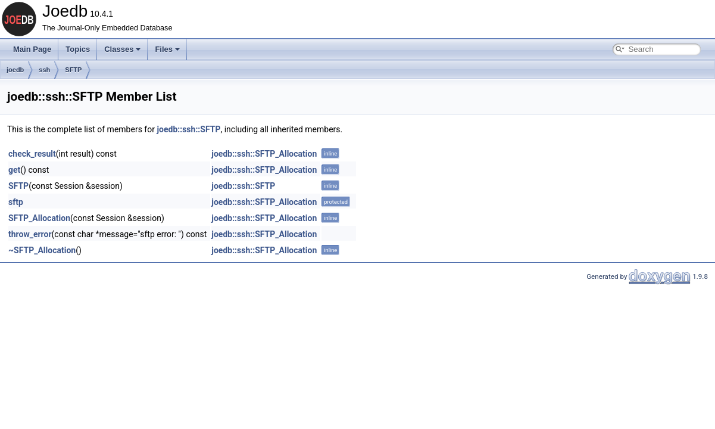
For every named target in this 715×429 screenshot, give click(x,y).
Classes (122, 49)
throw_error (30, 234)
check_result (32, 153)
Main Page (32, 49)
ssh (44, 69)
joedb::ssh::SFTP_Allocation (264, 153)
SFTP (73, 69)
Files (167, 49)
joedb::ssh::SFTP (188, 129)
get (14, 170)
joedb (15, 69)
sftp (15, 202)
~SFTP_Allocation (42, 250)
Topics (77, 49)
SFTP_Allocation (39, 218)
